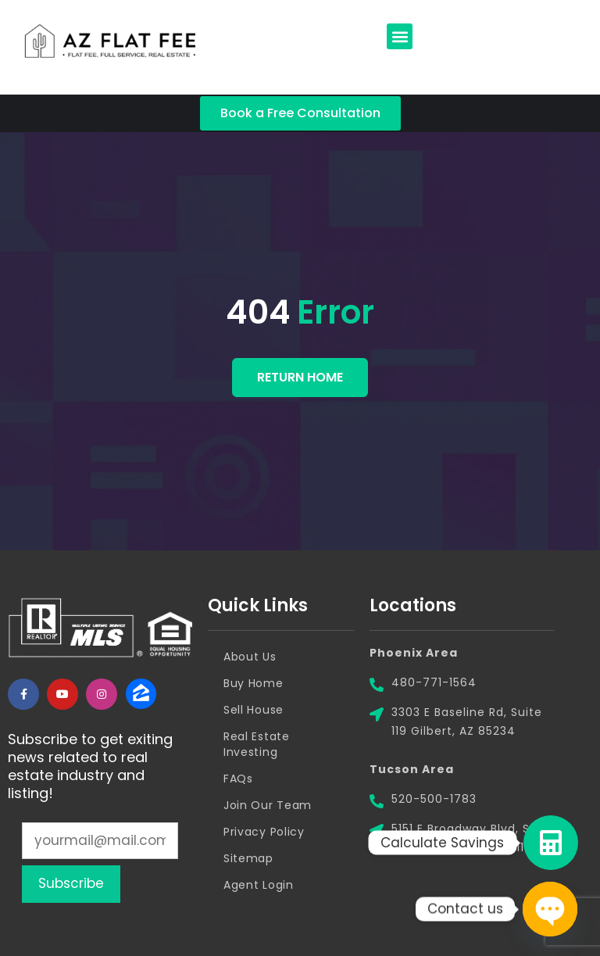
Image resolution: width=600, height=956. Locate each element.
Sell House (253, 710)
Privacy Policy (264, 832)
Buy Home (253, 683)
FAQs (238, 778)
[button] (399, 36)
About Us (250, 656)
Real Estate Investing (256, 744)
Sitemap (248, 858)
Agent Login (258, 885)
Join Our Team (267, 805)
